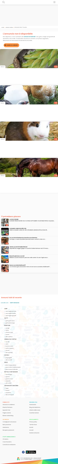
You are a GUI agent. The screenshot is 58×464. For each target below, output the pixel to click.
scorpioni (8, 392)
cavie (7, 330)
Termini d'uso (33, 424)
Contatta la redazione (9, 444)
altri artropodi (9, 394)
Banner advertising (8, 415)
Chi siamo (5, 439)
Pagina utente (7, 413)
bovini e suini (9, 346)
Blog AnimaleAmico (34, 407)
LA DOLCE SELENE (14, 219)
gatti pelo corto (10, 321)
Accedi (31, 430)
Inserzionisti (32, 404)
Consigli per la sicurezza (9, 422)
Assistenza (6, 427)
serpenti (7, 381)
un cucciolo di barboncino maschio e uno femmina (23, 237)
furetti (7, 334)
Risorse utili (33, 402)
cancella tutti (4, 303)
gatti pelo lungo (10, 323)
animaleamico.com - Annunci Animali (32, 458)
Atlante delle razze (34, 410)
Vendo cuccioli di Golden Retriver (18, 247)
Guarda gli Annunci (12, 45)
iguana (7, 376)
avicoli (7, 350)
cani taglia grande (10, 315)
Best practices (7, 424)
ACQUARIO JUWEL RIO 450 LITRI (18, 228)
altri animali (8, 352)
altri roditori (8, 336)
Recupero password (8, 430)
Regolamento (33, 419)
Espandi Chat (6, 410)
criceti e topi (9, 332)
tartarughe (8, 374)
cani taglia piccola (10, 311)
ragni (7, 388)
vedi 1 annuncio (14, 303)
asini (6, 344)
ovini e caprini (9, 348)
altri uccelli (8, 360)
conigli (7, 328)
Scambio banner (34, 413)
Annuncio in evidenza (9, 404)
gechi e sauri (9, 379)
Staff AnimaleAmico (9, 436)
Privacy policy (33, 422)
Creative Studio (28, 459)
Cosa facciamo (7, 442)
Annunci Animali (9, 27)
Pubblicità (6, 402)
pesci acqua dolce (10, 365)
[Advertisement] (29, 15)
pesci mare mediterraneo (13, 367)
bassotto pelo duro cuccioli (17, 256)
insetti (7, 390)
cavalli (7, 342)
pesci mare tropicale (11, 369)
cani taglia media (10, 313)
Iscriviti (31, 427)
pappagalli (8, 358)
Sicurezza (6, 419)
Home (2, 27)
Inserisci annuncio (34, 433)
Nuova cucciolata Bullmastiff (18, 265)
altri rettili (8, 383)
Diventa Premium (7, 407)
